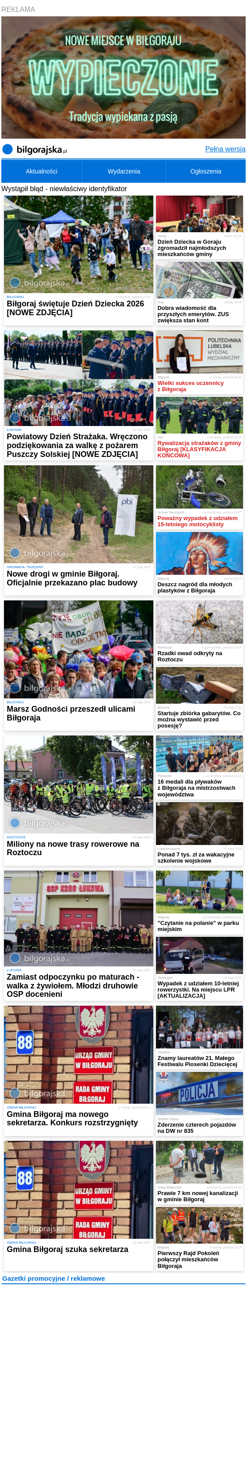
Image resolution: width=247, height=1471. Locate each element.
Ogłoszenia (205, 171)
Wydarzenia (124, 171)
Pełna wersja (225, 149)
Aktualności (41, 171)
